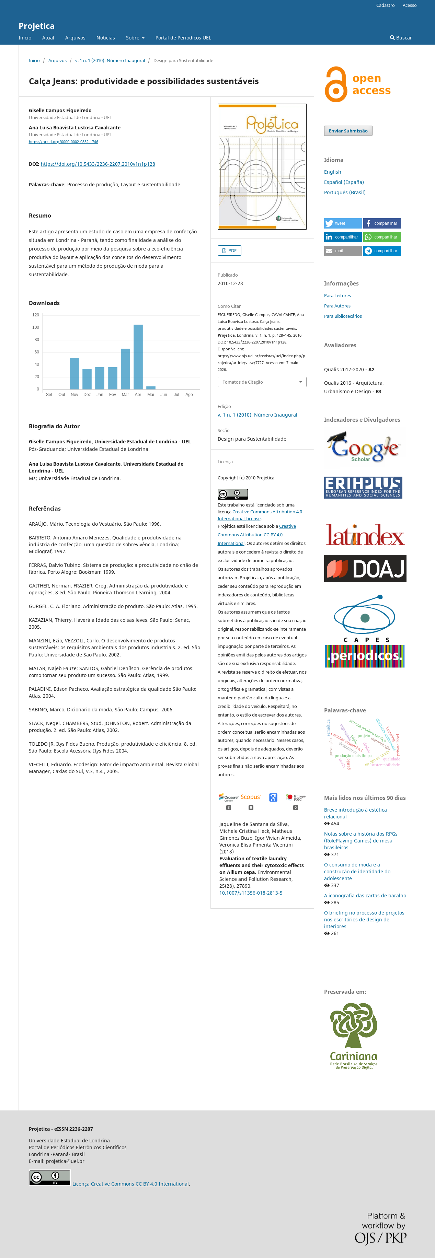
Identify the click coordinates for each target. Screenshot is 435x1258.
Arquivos (75, 37)
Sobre (133, 37)
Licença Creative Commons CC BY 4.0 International (130, 1183)
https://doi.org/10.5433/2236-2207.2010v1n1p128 (98, 164)
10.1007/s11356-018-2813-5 (251, 892)
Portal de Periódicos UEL (183, 37)
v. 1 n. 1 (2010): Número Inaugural (110, 60)
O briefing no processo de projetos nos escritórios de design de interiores (364, 919)
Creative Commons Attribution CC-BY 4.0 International (257, 534)
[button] (343, 223)
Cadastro (385, 5)
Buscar (401, 37)
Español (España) (344, 182)
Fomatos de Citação (242, 382)
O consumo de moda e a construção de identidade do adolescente (357, 871)
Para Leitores (337, 295)
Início (25, 37)
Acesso (410, 5)
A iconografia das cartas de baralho (365, 895)
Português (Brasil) (345, 192)
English (332, 171)
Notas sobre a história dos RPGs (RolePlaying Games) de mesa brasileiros (361, 840)
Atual (48, 37)
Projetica (37, 25)
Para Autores (337, 306)
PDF (232, 250)
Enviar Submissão (348, 131)
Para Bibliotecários (343, 316)
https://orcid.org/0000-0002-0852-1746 (63, 141)
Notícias (105, 37)
